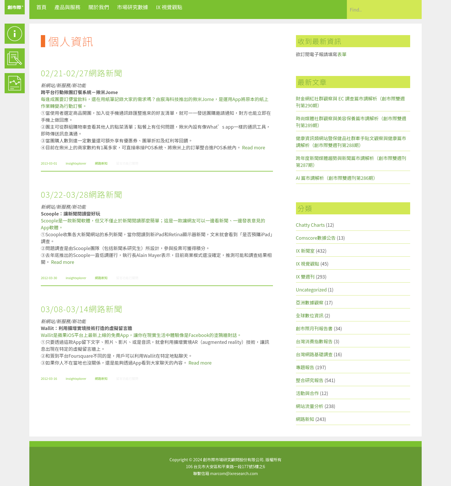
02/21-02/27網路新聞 (82, 73)
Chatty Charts (310, 224)
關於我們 (98, 7)
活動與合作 (307, 393)
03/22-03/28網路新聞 (82, 194)
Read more (253, 147)
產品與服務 (68, 7)
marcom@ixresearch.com (234, 473)
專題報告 (305, 367)
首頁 (41, 7)
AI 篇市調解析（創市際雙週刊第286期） (337, 177)
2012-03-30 (49, 277)
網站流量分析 (310, 406)
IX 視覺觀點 (169, 7)
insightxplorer (76, 163)
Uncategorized (311, 289)
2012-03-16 (49, 378)
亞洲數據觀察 (310, 302)
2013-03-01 (49, 163)
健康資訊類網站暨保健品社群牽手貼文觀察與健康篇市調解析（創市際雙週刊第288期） (351, 141)
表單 (342, 54)
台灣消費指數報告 (314, 341)
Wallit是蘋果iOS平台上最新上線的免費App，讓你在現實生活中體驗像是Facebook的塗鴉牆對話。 (141, 334)
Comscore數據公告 (316, 237)
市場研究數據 (132, 7)
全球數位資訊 (310, 315)
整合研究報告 (310, 380)
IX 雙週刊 (305, 276)
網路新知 (101, 163)
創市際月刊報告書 (314, 328)
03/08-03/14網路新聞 (82, 309)
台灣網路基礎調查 (314, 354)
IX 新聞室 (305, 250)
